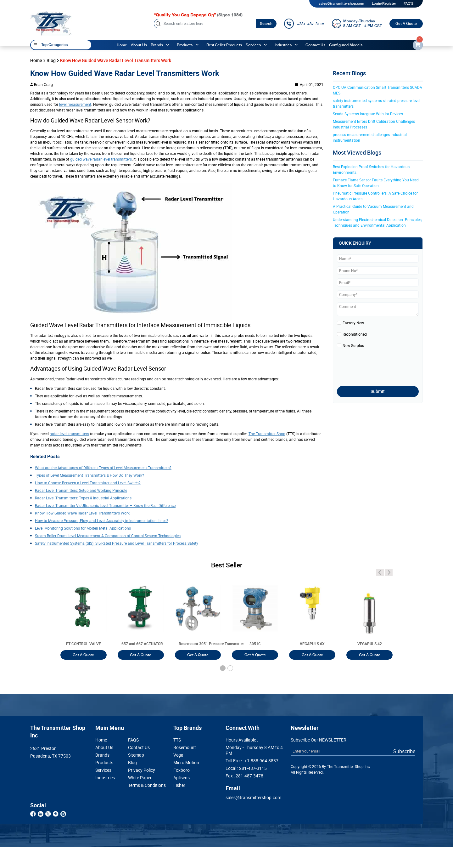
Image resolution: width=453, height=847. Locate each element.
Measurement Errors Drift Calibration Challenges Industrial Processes (374, 124)
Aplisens (181, 778)
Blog (132, 762)
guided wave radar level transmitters (101, 159)
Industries (283, 45)
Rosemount (184, 747)
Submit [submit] (378, 391)
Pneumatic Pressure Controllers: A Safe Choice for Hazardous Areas (376, 195)
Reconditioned (355, 334)
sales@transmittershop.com (341, 4)
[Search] (205, 23)
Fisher (179, 785)
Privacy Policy (141, 770)
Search (266, 23)
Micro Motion (186, 762)
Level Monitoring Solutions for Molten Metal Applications (83, 528)
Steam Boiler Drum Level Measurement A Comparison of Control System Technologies (108, 535)
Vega (178, 755)
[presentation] (374, 365)
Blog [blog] (51, 60)
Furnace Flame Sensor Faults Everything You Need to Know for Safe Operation (376, 182)
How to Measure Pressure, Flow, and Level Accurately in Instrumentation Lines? (101, 520)
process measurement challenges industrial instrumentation (370, 137)
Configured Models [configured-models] (345, 45)
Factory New (353, 322)
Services (253, 45)
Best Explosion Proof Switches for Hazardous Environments (372, 169)
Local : (246, 768)
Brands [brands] (157, 45)
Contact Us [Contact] (315, 45)
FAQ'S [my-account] (408, 4)
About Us (104, 747)
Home (122, 45)
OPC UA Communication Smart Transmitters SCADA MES (378, 90)
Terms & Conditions (141, 785)
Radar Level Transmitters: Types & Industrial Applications (83, 497)
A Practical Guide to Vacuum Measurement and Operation (374, 209)
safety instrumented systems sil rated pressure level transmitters (377, 103)
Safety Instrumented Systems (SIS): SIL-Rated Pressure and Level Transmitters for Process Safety (116, 543)
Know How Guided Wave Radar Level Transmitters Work (82, 512)
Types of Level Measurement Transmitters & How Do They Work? (89, 475)
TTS (177, 740)
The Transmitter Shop (267, 433)
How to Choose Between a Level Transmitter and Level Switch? (88, 482)
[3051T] (83, 615)
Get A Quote (406, 23)
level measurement (75, 104)
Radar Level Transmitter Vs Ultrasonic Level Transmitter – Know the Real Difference (105, 505)
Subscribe (404, 751)
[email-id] (418, 45)
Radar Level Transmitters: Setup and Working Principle (81, 490)
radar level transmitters (69, 433)
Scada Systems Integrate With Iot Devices (368, 113)
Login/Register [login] (384, 4)
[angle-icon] (380, 572)
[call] (304, 24)
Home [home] (36, 60)
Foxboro (181, 770)
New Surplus (353, 345)
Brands (102, 755)
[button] (223, 668)
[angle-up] (168, 45)
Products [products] (185, 45)
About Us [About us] (139, 45)
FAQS (133, 740)
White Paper (140, 778)
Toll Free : (252, 761)
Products (104, 762)
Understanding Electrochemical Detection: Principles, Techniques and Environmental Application (378, 222)
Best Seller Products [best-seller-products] (224, 45)
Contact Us (139, 747)
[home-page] (51, 23)
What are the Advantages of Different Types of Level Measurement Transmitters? (103, 467)
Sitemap (136, 755)
